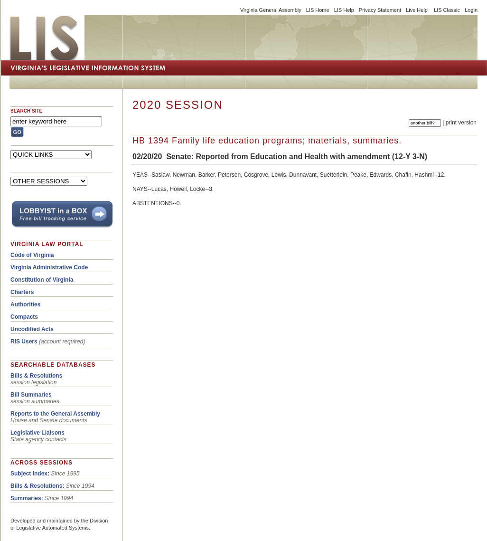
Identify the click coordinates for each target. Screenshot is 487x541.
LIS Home (317, 10)
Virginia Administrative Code (49, 267)
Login (471, 10)
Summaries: (26, 498)
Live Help (417, 10)
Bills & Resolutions (36, 375)
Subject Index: (29, 473)
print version (461, 122)
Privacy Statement (380, 10)
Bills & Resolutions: (37, 486)
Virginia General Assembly (270, 10)
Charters (22, 292)
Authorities (25, 304)
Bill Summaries (31, 394)
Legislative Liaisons (37, 432)
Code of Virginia (32, 255)
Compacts (24, 316)
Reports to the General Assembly (55, 413)
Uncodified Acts (32, 329)
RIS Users (23, 341)
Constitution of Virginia (41, 279)
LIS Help (344, 10)
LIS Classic (447, 10)
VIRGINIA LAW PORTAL (47, 244)
